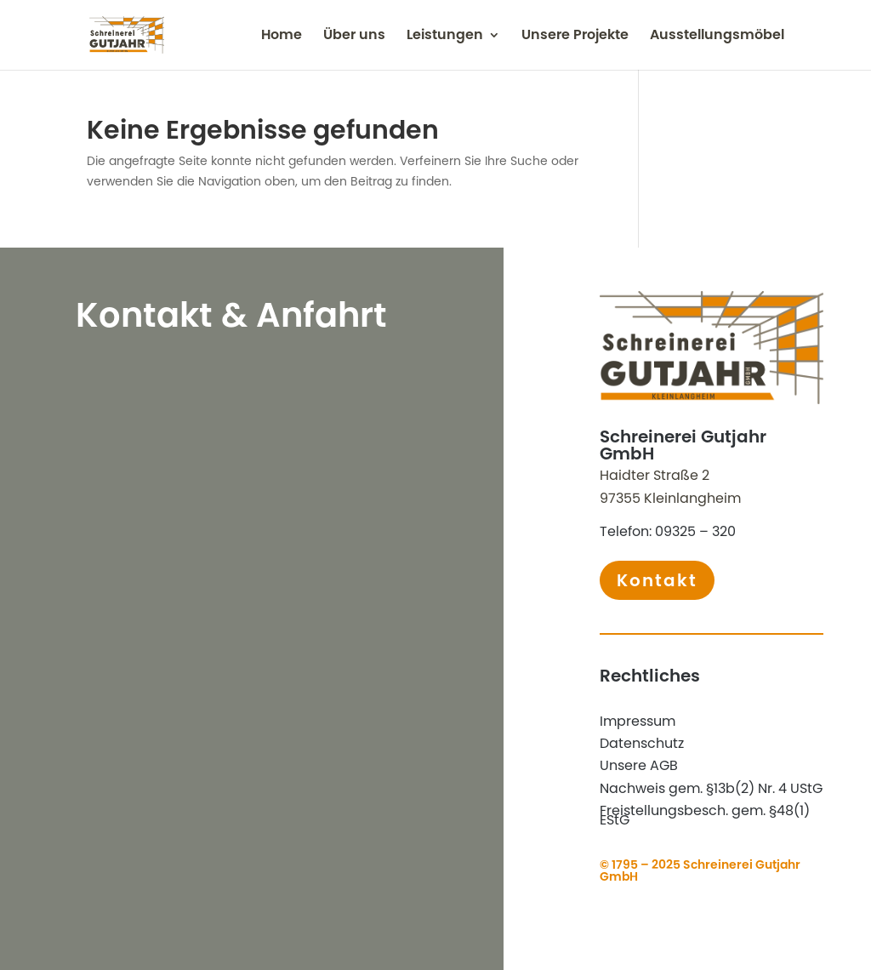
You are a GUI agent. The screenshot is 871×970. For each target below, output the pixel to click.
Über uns (354, 36)
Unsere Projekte (575, 36)
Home (281, 36)
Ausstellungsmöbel (717, 36)
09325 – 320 (695, 531)
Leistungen (445, 36)
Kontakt (657, 580)
